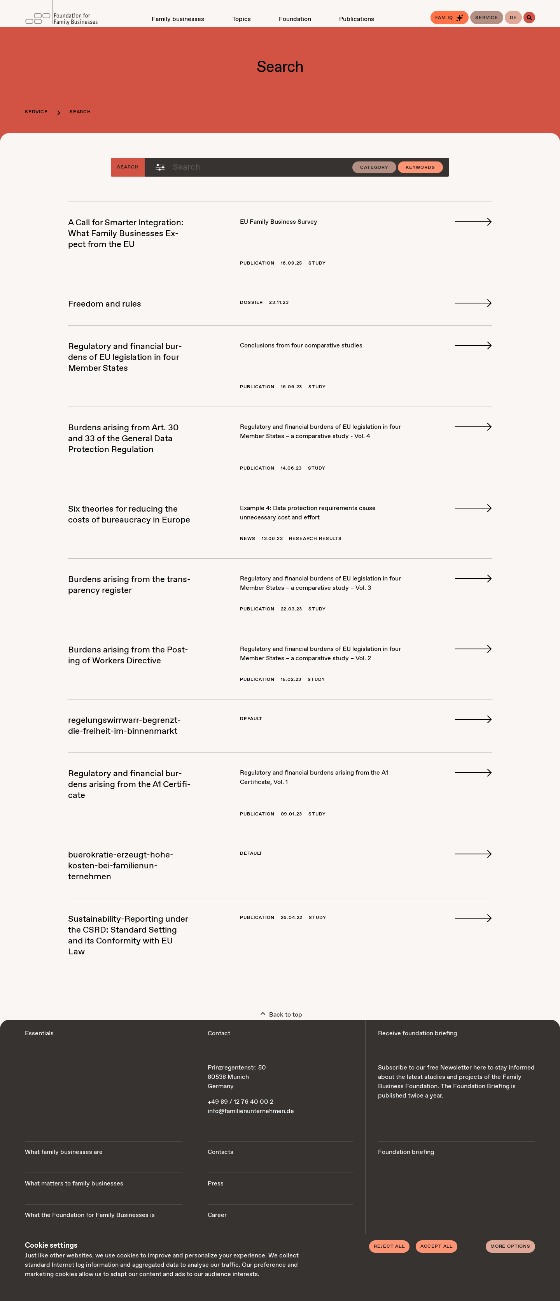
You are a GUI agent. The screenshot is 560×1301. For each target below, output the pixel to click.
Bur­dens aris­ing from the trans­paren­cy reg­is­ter (129, 585)
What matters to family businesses (74, 1184)
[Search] (529, 17)
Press (216, 1184)
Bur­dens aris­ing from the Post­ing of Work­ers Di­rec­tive (128, 655)
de (513, 18)
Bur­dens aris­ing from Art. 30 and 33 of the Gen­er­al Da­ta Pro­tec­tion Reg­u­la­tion (123, 439)
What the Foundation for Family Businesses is (90, 1215)
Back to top (280, 1013)
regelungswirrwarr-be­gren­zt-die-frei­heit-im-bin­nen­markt (124, 726)
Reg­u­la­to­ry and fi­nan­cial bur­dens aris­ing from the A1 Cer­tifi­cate (129, 784)
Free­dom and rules (104, 304)
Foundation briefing (406, 1152)
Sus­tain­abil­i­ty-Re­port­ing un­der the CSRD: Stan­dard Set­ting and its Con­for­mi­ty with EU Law (128, 936)
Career (217, 1215)
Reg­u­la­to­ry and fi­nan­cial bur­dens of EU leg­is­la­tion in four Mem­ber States (125, 357)
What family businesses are (64, 1152)
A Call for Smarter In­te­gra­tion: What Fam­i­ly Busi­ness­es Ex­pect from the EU (126, 234)
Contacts (220, 1152)
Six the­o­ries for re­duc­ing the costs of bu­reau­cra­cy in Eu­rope (129, 514)
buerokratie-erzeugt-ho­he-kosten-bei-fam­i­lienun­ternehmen (120, 866)
